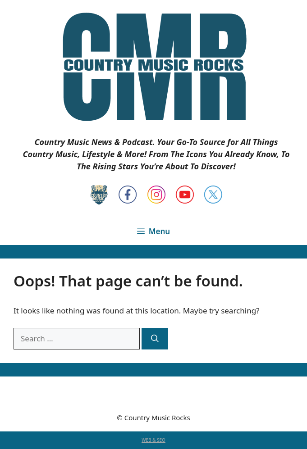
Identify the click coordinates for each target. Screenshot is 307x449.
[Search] (155, 338)
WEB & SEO (153, 440)
